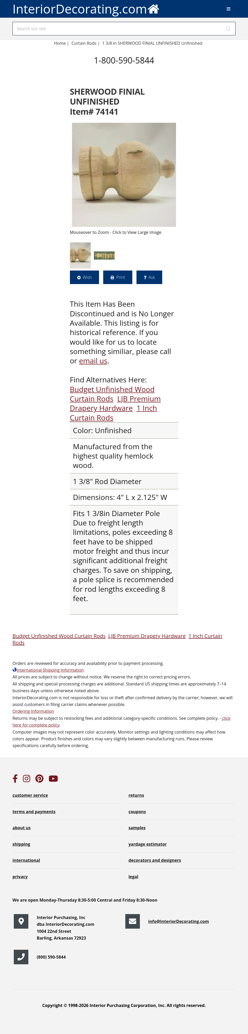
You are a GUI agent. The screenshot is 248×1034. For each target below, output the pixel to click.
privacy (20, 876)
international (26, 860)
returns (136, 795)
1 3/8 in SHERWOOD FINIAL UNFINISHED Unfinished (152, 43)
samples (137, 828)
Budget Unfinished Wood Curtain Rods (112, 393)
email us (93, 360)
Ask (151, 277)
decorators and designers (154, 860)
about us (21, 828)
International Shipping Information (48, 670)
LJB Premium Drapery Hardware (115, 403)
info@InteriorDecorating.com (178, 921)
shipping (21, 844)
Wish (87, 277)
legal (133, 876)
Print (120, 277)
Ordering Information (33, 711)
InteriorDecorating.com (86, 8)
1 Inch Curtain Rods (113, 412)
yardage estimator (147, 844)
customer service (30, 795)
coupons (137, 811)
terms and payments (33, 811)
